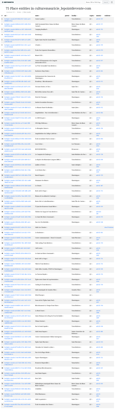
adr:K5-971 (99, 81)
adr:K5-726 (99, 97)
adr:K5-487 (99, 186)
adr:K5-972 (99, 107)
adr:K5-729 (99, 175)
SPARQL (19, 12)
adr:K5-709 (99, 45)
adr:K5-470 (99, 55)
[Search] (94, 2)
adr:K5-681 (99, 71)
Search (106, 2)
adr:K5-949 (99, 269)
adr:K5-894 (99, 139)
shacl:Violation (108, 227)
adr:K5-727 (99, 24)
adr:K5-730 (99, 243)
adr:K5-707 (99, 19)
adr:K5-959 (99, 206)
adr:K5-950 (99, 342)
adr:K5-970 (99, 50)
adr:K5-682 (99, 113)
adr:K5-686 (99, 347)
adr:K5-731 (99, 191)
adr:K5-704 (99, 305)
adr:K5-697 (99, 60)
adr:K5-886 (99, 331)
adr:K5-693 (99, 384)
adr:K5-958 (99, 326)
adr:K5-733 (99, 274)
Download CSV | (10, 12)
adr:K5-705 (99, 29)
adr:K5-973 (99, 217)
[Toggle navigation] (112, 2)
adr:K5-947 (99, 368)
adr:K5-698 (99, 159)
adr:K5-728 (99, 154)
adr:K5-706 (99, 128)
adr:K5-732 (99, 264)
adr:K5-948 (99, 222)
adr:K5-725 (99, 357)
